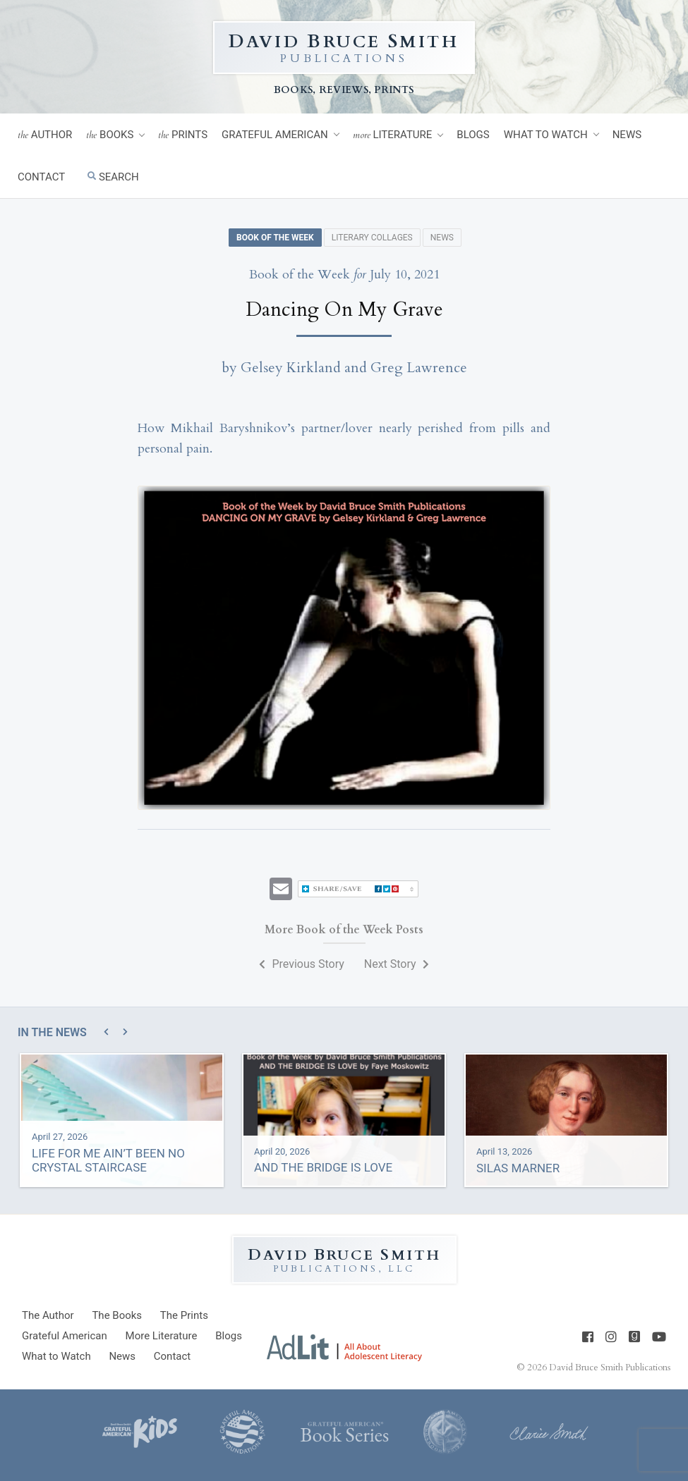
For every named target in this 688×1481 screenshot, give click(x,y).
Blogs (473, 134)
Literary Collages (372, 237)
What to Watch (546, 134)
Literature (393, 135)
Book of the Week (275, 237)
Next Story (396, 964)
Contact (41, 177)
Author (45, 135)
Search (113, 177)
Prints (182, 135)
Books (109, 135)
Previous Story (301, 964)
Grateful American (275, 134)
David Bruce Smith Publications (609, 1367)
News (626, 134)
